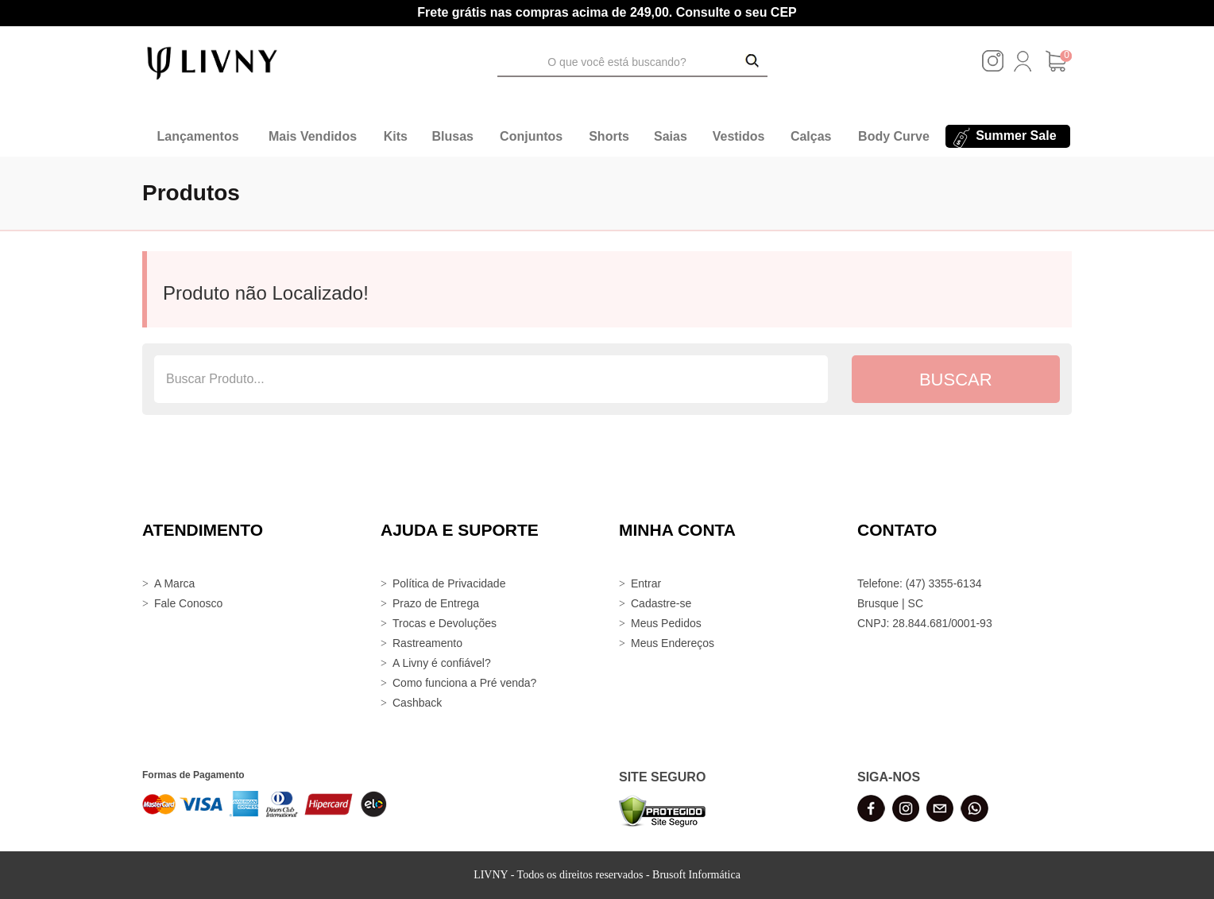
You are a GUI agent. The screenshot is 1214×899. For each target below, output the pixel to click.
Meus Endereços (672, 643)
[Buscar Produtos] (752, 62)
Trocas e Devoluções (444, 623)
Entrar (646, 583)
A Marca (174, 583)
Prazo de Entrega (435, 603)
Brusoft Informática (696, 875)
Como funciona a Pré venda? (464, 682)
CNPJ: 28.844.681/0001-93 (924, 623)
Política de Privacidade (448, 583)
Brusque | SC (890, 603)
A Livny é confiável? (441, 663)
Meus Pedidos (666, 623)
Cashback (417, 702)
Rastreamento (427, 643)
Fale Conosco (188, 603)
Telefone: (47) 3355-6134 (919, 583)
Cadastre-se (661, 603)
